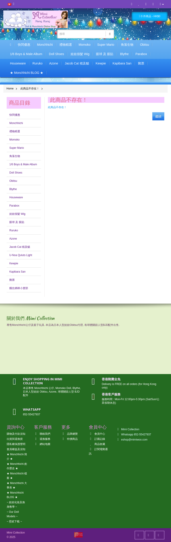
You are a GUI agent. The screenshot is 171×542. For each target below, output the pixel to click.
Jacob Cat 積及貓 (77, 63)
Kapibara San (122, 63)
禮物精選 (65, 44)
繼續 (158, 116)
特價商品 (69, 439)
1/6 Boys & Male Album (26, 54)
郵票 (141, 63)
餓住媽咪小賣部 (18, 288)
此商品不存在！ (29, 88)
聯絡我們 (42, 433)
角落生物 (127, 44)
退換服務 (42, 439)
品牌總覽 (69, 433)
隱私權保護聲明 (16, 444)
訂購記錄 (97, 439)
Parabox (141, 54)
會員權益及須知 (16, 449)
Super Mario (105, 44)
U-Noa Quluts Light (20, 255)
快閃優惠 (24, 44)
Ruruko (38, 63)
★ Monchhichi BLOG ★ (26, 72)
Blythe (124, 54)
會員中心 (97, 433)
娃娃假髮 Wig (80, 54)
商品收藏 (97, 444)
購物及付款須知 (16, 433)
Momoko (85, 44)
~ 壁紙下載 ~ (14, 521)
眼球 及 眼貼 (104, 54)
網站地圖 (42, 444)
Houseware (18, 63)
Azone (53, 63)
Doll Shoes (56, 54)
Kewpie (101, 63)
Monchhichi (45, 44)
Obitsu (144, 44)
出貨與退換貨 (15, 439)
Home (10, 88)
